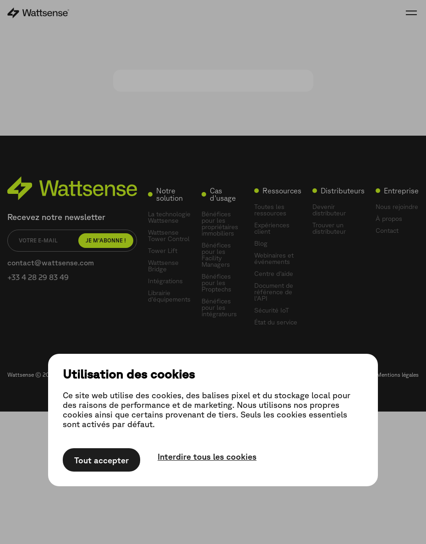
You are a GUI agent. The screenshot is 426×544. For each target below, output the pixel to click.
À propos (389, 218)
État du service (275, 322)
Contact (387, 230)
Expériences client (271, 228)
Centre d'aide (273, 273)
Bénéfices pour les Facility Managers (216, 255)
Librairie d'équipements (169, 296)
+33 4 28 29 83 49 (38, 277)
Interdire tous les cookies (207, 456)
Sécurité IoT (271, 310)
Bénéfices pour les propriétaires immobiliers (220, 223)
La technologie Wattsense (169, 217)
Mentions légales (398, 375)
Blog (261, 243)
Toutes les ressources (270, 209)
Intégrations (165, 281)
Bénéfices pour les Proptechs (216, 282)
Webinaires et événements (274, 258)
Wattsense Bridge (163, 265)
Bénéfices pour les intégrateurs (219, 307)
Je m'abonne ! (106, 240)
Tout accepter (101, 460)
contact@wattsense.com (50, 262)
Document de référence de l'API (273, 292)
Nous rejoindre (397, 206)
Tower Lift (162, 250)
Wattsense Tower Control (169, 235)
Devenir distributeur (329, 209)
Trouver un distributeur (329, 228)
